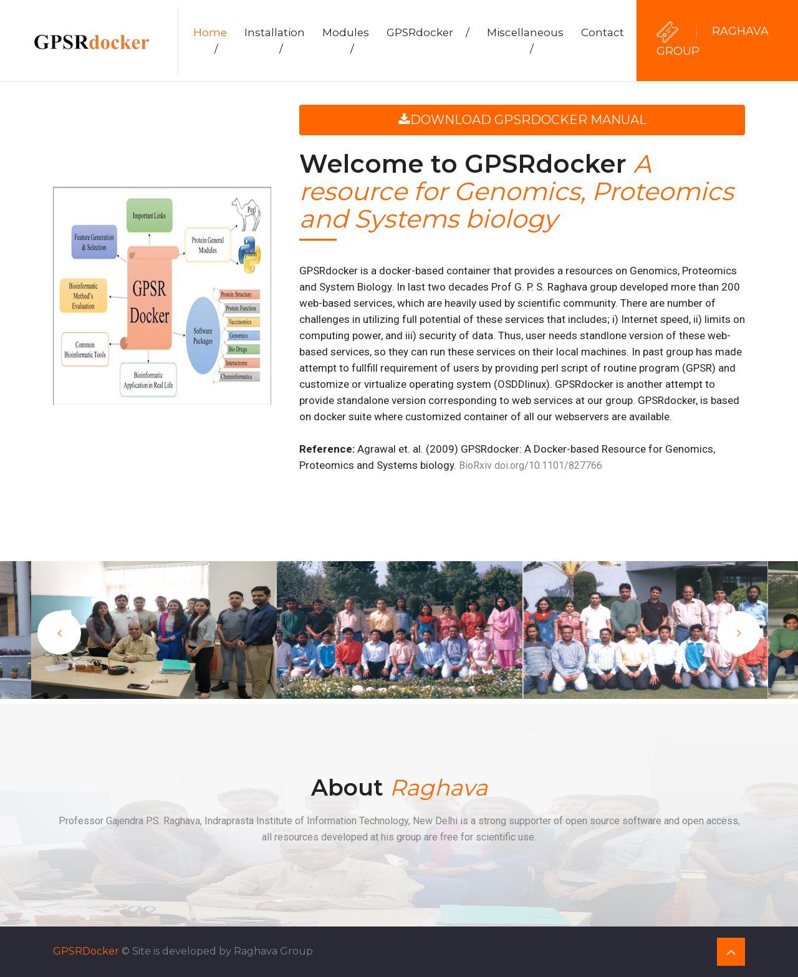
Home (210, 40)
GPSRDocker (86, 951)
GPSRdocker (428, 32)
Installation (274, 40)
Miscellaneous (525, 40)
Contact (602, 32)
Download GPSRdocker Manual (522, 119)
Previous (59, 633)
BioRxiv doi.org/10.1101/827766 (530, 465)
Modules (345, 40)
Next (739, 633)
